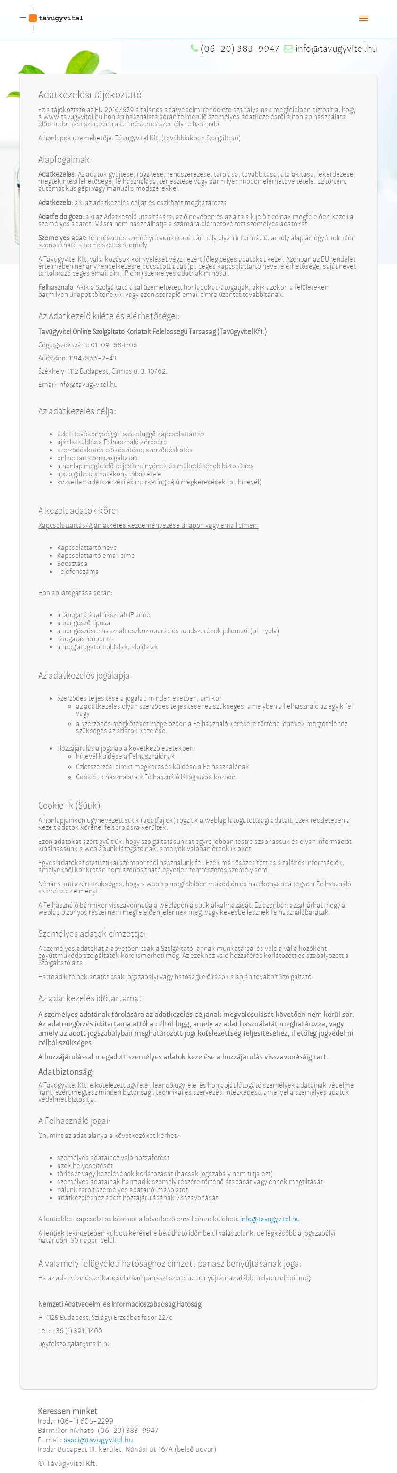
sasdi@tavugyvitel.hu (98, 1440)
